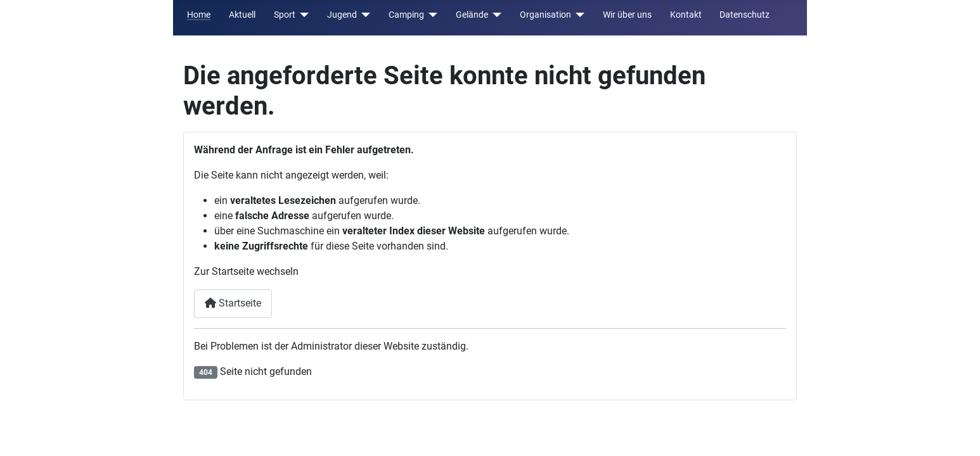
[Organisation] (577, 15)
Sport (284, 15)
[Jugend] (363, 15)
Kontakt (686, 15)
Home (198, 15)
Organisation (545, 15)
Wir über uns (627, 15)
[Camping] (430, 15)
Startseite (233, 303)
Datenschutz (744, 15)
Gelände (472, 15)
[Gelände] (494, 15)
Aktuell (242, 15)
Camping (406, 15)
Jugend (342, 15)
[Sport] (302, 15)
